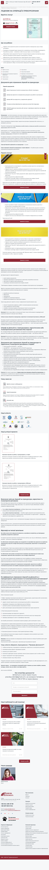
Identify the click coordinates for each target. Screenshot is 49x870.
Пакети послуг (5, 76)
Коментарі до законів (5, 836)
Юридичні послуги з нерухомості (32, 829)
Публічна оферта (4, 840)
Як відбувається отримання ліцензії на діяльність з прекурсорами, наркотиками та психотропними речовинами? (29, 77)
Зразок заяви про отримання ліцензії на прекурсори (30, 372)
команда (8, 765)
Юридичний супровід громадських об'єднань (34, 831)
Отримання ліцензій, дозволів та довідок (40, 6)
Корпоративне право (29, 843)
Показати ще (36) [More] (24, 761)
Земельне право (28, 836)
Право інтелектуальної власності (32, 840)
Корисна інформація (5, 828)
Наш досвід (3, 834)
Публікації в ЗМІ (4, 837)
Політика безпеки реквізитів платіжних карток (10, 845)
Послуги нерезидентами (30, 809)
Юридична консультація (30, 803)
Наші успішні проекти (25, 71)
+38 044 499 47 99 (18, 679)
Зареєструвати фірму (29, 806)
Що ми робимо (5, 71)
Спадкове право (28, 845)
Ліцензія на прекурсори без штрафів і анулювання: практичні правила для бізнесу (11, 723)
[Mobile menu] (2, 2)
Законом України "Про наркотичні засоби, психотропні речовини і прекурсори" (26, 582)
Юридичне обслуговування (30, 837)
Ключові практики (4, 826)
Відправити (24, 695)
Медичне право (28, 826)
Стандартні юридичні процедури (24, 6)
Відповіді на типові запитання (27, 73)
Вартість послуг (6, 69)
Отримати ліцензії (29, 804)
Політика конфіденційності (6, 842)
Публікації (27, 796)
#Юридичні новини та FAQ (7, 728)
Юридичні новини (4, 839)
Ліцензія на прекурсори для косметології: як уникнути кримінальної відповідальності (36, 723)
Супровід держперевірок (30, 842)
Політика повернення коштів (7, 843)
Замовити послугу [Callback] (10, 26)
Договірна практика (29, 834)
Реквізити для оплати (29, 815)
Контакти (27, 797)
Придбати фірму (28, 808)
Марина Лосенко (4, 781)
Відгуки (27, 794)
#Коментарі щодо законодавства (33, 728)
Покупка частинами (29, 816)
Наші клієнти (23, 69)
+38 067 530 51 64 (7, 806)
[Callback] (46, 2)
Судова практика (28, 839)
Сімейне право (28, 828)
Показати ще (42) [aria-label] (24, 494)
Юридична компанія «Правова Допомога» (9, 6)
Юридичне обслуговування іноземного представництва (36, 848)
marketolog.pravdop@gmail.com (13, 810)
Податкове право (28, 846)
